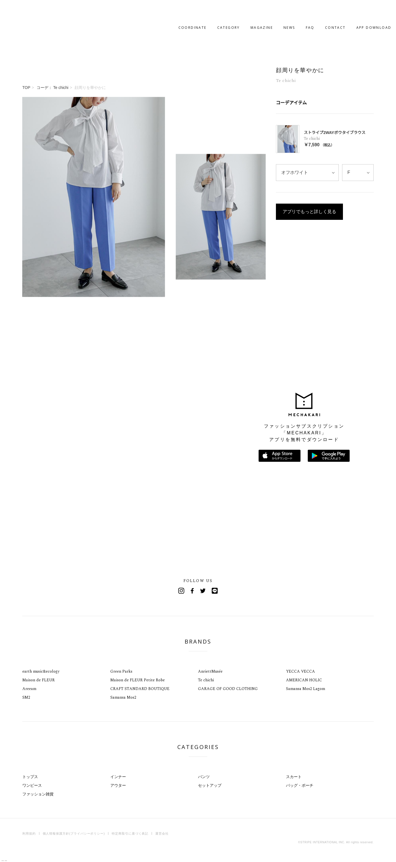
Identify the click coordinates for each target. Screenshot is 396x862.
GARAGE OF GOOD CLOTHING (228, 689)
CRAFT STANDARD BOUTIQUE (140, 689)
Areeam (29, 689)
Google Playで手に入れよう (329, 456)
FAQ (292, 10)
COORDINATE (175, 10)
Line (214, 590)
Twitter (203, 590)
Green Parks (121, 671)
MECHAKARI (51, 10)
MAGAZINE (244, 10)
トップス (30, 776)
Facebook (192, 590)
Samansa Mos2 (123, 697)
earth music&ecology (40, 671)
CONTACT (317, 10)
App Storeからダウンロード (279, 456)
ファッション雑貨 (38, 794)
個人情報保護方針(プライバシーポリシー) (74, 833)
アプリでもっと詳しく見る (309, 166)
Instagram (181, 590)
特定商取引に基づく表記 (130, 833)
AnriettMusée (210, 671)
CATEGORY (210, 10)
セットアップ (209, 785)
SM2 (26, 697)
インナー (118, 776)
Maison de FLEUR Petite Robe (137, 680)
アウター (118, 785)
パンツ (204, 776)
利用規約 (29, 833)
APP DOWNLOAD (356, 10)
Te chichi (206, 680)
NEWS (272, 10)
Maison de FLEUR (38, 680)
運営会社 (162, 833)
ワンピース (32, 785)
